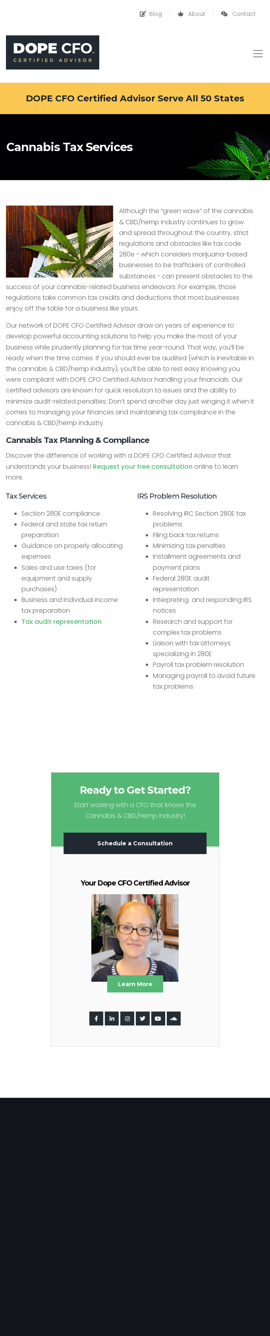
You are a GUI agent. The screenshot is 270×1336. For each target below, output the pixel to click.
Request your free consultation (143, 466)
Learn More (135, 984)
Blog (151, 14)
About (191, 14)
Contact (238, 14)
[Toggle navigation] (258, 54)
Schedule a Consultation (135, 843)
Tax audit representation (61, 621)
